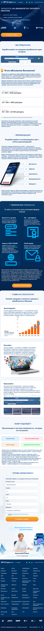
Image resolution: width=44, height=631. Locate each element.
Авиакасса (4, 601)
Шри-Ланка (15, 591)
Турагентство (25, 601)
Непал (2, 595)
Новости (35, 612)
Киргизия (14, 571)
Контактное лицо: (10, 481)
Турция (24, 591)
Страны (35, 597)
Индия (2, 568)
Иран (23, 576)
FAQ (23, 612)
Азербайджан (26, 568)
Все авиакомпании (17, 601)
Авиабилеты (15, 597)
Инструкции (4, 612)
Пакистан (35, 595)
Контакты (14, 614)
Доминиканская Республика (26, 581)
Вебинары (3, 608)
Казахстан (25, 578)
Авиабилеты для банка (5, 598)
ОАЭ (13, 576)
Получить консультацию (22, 286)
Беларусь (3, 571)
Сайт (34, 601)
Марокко (14, 584)
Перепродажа (15, 604)
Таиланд (14, 581)
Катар (34, 578)
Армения (35, 568)
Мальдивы (25, 595)
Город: (7, 501)
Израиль (24, 584)
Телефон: (8, 488)
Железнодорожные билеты (38, 608)
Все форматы (25, 597)
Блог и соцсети (5, 604)
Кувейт (24, 588)
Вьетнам (3, 588)
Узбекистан (25, 573)
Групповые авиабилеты (15, 608)
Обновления (25, 608)
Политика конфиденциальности (8, 627)
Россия (35, 573)
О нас (2, 614)
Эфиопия (35, 576)
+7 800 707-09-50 (38, 2)
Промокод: (8, 507)
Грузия (13, 588)
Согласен (18, 515)
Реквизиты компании (22, 627)
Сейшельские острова (4, 585)
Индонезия (14, 578)
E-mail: (7, 494)
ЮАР (2, 576)
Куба (34, 581)
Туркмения (4, 573)
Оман (34, 584)
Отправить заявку (11, 35)
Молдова (24, 571)
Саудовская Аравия (36, 592)
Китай (13, 568)
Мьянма (14, 595)
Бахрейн (3, 581)
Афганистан (4, 591)
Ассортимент (25, 604)
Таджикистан (36, 571)
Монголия (35, 588)
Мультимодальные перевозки (38, 604)
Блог (13, 612)
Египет (2, 578)
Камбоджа (14, 573)
